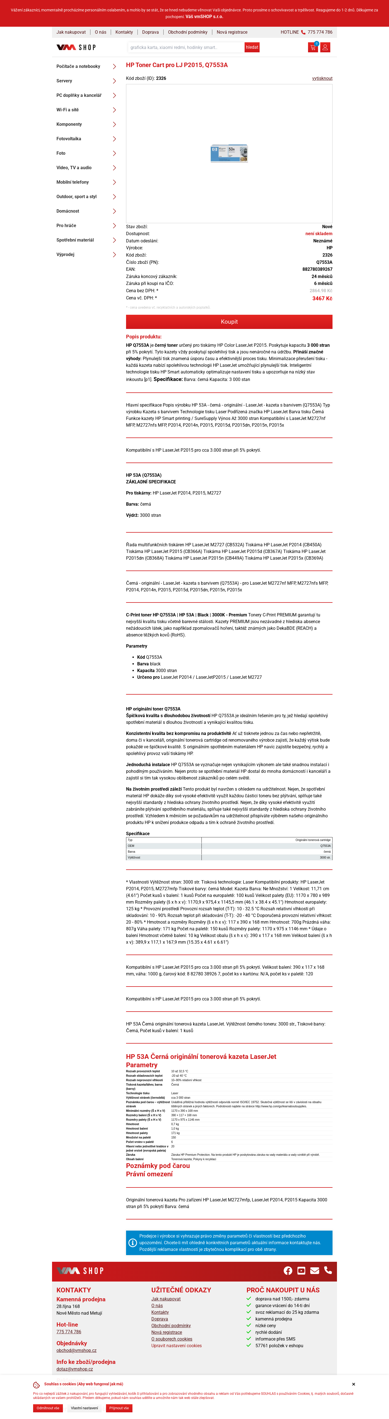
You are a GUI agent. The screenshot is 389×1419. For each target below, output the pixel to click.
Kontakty (124, 32)
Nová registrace (232, 32)
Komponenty (87, 124)
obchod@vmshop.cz (76, 1350)
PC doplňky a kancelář (87, 95)
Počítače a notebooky (87, 67)
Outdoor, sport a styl (87, 197)
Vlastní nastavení (84, 1408)
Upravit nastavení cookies (176, 1345)
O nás (100, 32)
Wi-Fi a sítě (87, 110)
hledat (252, 47)
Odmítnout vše (48, 1408)
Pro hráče (87, 226)
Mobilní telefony (87, 182)
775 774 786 (68, 1331)
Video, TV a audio (87, 168)
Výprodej (87, 255)
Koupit (229, 321)
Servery (87, 81)
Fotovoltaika (87, 139)
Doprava (150, 32)
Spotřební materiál (87, 240)
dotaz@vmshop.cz (74, 1369)
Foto (87, 153)
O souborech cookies (171, 1339)
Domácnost (87, 211)
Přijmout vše (119, 1408)
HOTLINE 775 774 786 (307, 32)
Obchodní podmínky (188, 32)
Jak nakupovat (71, 32)
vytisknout (322, 78)
